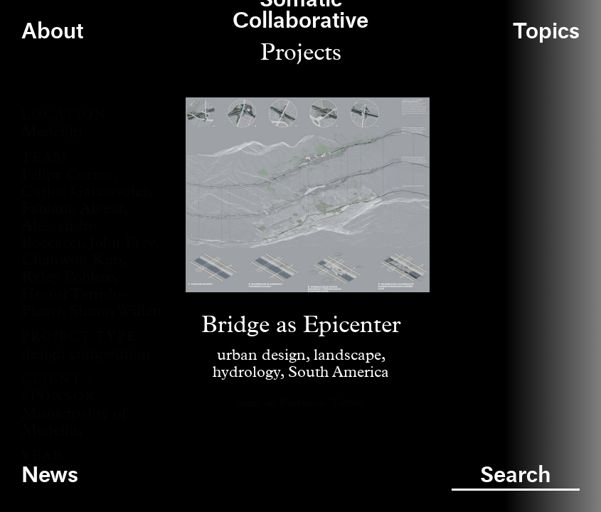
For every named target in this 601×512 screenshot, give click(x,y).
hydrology (246, 372)
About (52, 32)
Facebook (302, 403)
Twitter (348, 403)
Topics (546, 32)
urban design (261, 355)
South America (338, 372)
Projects (300, 53)
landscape (347, 355)
